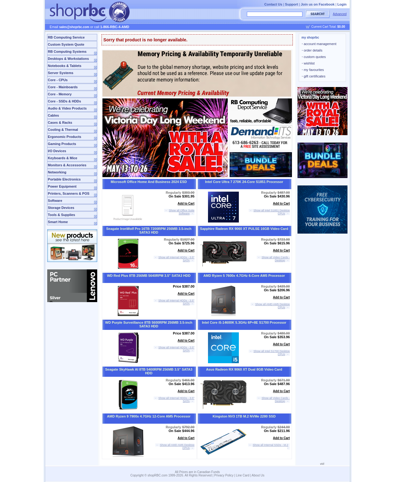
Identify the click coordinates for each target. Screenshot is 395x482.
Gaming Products (62, 144)
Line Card (242, 475)
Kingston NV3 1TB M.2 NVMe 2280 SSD (244, 416)
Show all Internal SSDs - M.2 (270, 445)
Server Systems (60, 73)
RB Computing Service (66, 37)
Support (291, 4)
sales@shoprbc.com (74, 27)
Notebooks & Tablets (64, 66)
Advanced (340, 14)
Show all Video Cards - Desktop (276, 259)
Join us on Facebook (318, 4)
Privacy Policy (223, 475)
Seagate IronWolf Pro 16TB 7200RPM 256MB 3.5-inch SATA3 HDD (148, 230)
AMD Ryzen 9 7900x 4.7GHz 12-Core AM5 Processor (148, 416)
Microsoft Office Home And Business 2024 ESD (149, 182)
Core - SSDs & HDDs (64, 101)
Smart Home (58, 222)
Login (342, 4)
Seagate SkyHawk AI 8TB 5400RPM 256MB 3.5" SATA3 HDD (149, 371)
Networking (57, 172)
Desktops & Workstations (68, 58)
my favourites (313, 70)
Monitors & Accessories (67, 165)
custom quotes (314, 57)
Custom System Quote (66, 44)
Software (55, 200)
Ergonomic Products (64, 137)
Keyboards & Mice (62, 158)
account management (319, 44)
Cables (53, 115)
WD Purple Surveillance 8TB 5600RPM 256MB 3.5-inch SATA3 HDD (148, 324)
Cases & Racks (60, 122)
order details (312, 50)
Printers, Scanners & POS (68, 193)
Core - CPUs (58, 80)
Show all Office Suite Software (181, 212)
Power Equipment (62, 186)
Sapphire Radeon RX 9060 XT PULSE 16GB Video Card (244, 229)
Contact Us (273, 4)
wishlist (308, 63)
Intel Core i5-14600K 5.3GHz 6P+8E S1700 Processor (244, 322)
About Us (258, 475)
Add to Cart (186, 203)
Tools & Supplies (61, 215)
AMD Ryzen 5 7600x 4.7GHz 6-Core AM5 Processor (244, 275)
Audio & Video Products (67, 108)
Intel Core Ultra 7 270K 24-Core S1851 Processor (244, 182)
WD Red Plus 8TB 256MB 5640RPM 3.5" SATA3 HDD (149, 275)
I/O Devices (57, 151)
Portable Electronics (64, 179)
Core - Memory (60, 94)
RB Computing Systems (67, 51)
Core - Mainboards (63, 87)
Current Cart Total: (328, 26)
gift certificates (313, 76)
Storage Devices (61, 208)
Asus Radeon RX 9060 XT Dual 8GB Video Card (244, 369)
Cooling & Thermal (63, 129)
